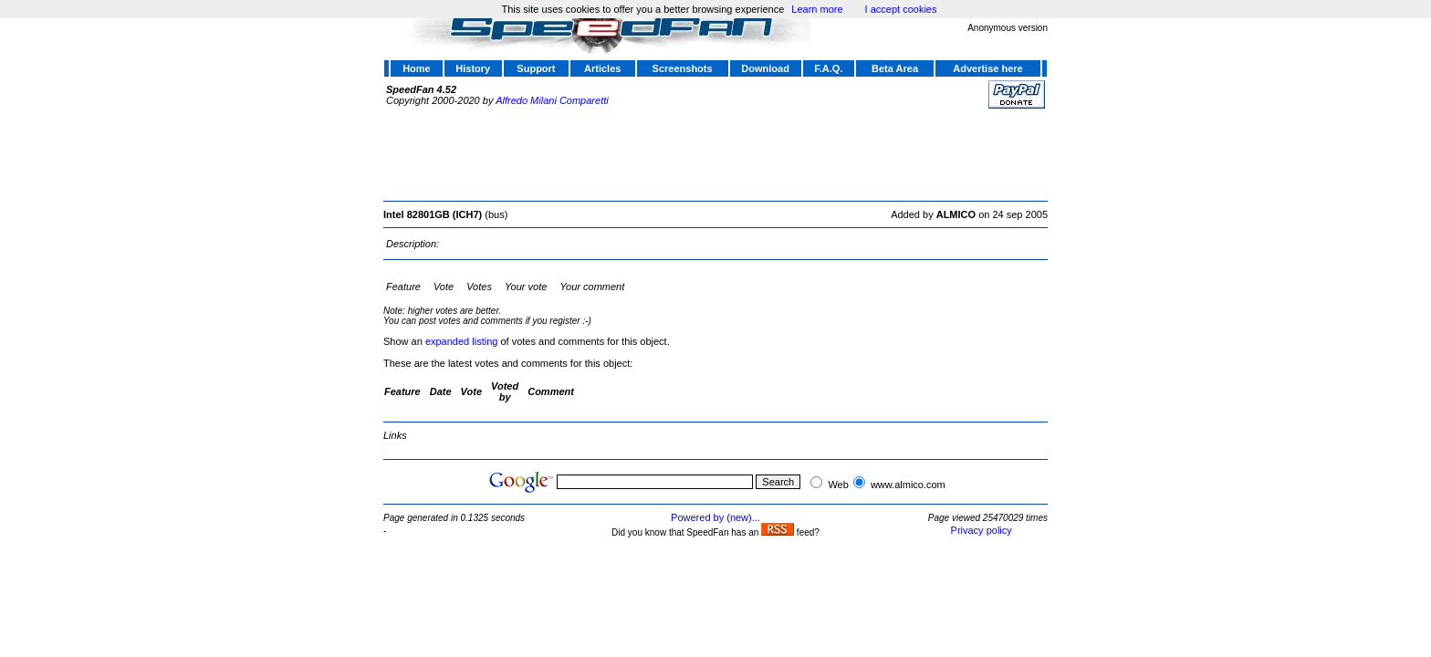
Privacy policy (981, 530)
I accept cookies (901, 9)
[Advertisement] (715, 152)
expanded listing (461, 341)
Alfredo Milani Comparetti (552, 100)
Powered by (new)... (715, 517)
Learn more (816, 9)
